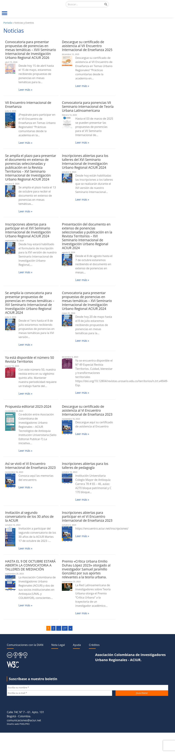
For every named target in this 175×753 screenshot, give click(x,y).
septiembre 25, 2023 (14, 573)
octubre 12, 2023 (12, 525)
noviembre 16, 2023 (71, 418)
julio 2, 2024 (10, 317)
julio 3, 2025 (10, 111)
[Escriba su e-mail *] (59, 693)
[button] (4, 13)
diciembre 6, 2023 (70, 357)
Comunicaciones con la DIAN (25, 645)
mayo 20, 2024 (68, 313)
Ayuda (77, 645)
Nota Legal (58, 645)
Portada (7, 22)
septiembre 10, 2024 (14, 240)
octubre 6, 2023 (69, 525)
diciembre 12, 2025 (70, 54)
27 (64, 628)
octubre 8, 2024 (12, 183)
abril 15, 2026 (11, 62)
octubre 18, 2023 (69, 472)
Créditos (94, 645)
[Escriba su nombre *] (87, 687)
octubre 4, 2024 (69, 172)
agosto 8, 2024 (68, 252)
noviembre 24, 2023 (14, 411)
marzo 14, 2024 (12, 366)
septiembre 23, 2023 (71, 581)
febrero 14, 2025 (69, 115)
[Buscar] (105, 4)
